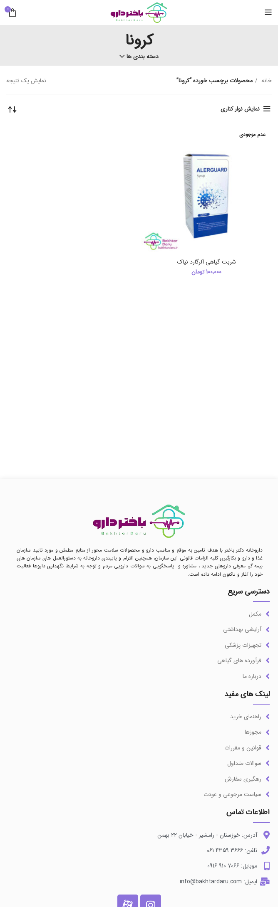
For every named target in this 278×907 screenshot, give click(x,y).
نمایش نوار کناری (240, 108)
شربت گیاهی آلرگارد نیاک (206, 261)
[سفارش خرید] (12, 109)
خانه (266, 80)
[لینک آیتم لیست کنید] (139, 614)
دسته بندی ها (143, 56)
